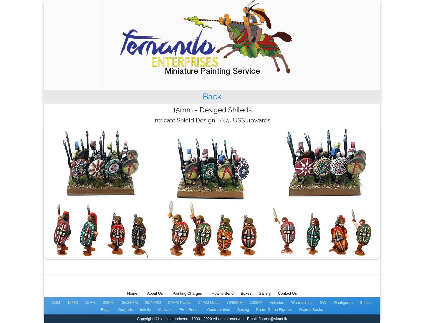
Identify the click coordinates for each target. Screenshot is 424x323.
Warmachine (301, 302)
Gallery (265, 293)
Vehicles (277, 302)
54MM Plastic (179, 302)
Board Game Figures (274, 309)
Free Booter (190, 309)
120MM (256, 302)
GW (323, 302)
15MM (90, 302)
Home (132, 293)
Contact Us (287, 293)
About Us (155, 293)
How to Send (222, 293)
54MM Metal (209, 302)
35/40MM (153, 302)
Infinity (145, 309)
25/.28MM (129, 302)
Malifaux (165, 309)
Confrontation (218, 309)
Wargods (125, 309)
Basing (243, 309)
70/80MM (235, 302)
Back (212, 96)
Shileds (366, 302)
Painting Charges (187, 293)
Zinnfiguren (343, 302)
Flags (105, 309)
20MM (108, 302)
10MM (72, 302)
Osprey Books (311, 309)
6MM (56, 302)
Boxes (246, 293)
